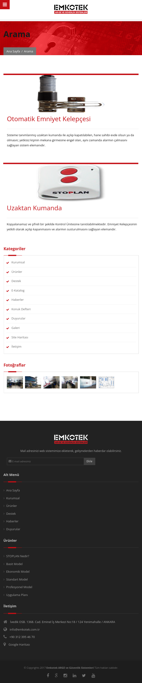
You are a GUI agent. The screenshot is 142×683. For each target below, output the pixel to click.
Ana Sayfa (13, 51)
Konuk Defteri (25, 309)
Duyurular (23, 318)
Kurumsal (22, 262)
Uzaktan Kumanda (29, 207)
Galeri (20, 328)
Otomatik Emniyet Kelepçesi (49, 118)
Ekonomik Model (17, 571)
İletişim (21, 346)
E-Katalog (22, 290)
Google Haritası (19, 644)
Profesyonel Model (19, 587)
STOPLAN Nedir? (17, 556)
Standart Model (17, 579)
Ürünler (21, 272)
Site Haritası (24, 337)
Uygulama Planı (17, 595)
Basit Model (14, 564)
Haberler (22, 300)
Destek (21, 281)
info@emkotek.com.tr (25, 629)
